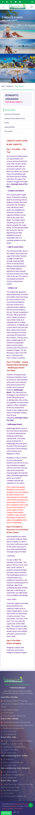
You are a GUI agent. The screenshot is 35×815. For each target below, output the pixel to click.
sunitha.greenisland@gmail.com (12, 775)
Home (3, 86)
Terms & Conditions (8, 808)
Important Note (10, 127)
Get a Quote (9, 131)
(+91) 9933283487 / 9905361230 (13, 716)
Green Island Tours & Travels (22, 804)
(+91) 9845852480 (8, 778)
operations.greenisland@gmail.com (13, 747)
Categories (9, 86)
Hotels (7, 123)
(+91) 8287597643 (8, 753)
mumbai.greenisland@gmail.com (12, 728)
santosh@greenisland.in (10, 710)
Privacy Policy (19, 808)
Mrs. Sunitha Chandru (9, 772)
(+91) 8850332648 (8, 734)
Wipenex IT (14, 806)
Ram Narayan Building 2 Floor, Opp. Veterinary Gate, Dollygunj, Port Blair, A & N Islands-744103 (17, 704)
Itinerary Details (10, 110)
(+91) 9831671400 (8, 765)
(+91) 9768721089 (8, 731)
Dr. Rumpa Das (7, 759)
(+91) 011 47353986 (9, 750)
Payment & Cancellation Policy (15, 118)
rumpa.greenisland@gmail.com (12, 762)
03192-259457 (7, 713)
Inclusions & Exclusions (12, 114)
